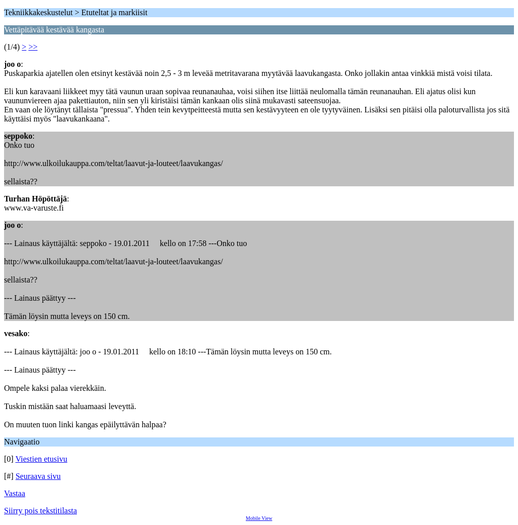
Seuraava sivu (38, 476)
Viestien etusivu (41, 459)
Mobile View (259, 518)
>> (32, 47)
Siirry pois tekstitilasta (40, 510)
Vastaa (14, 493)
